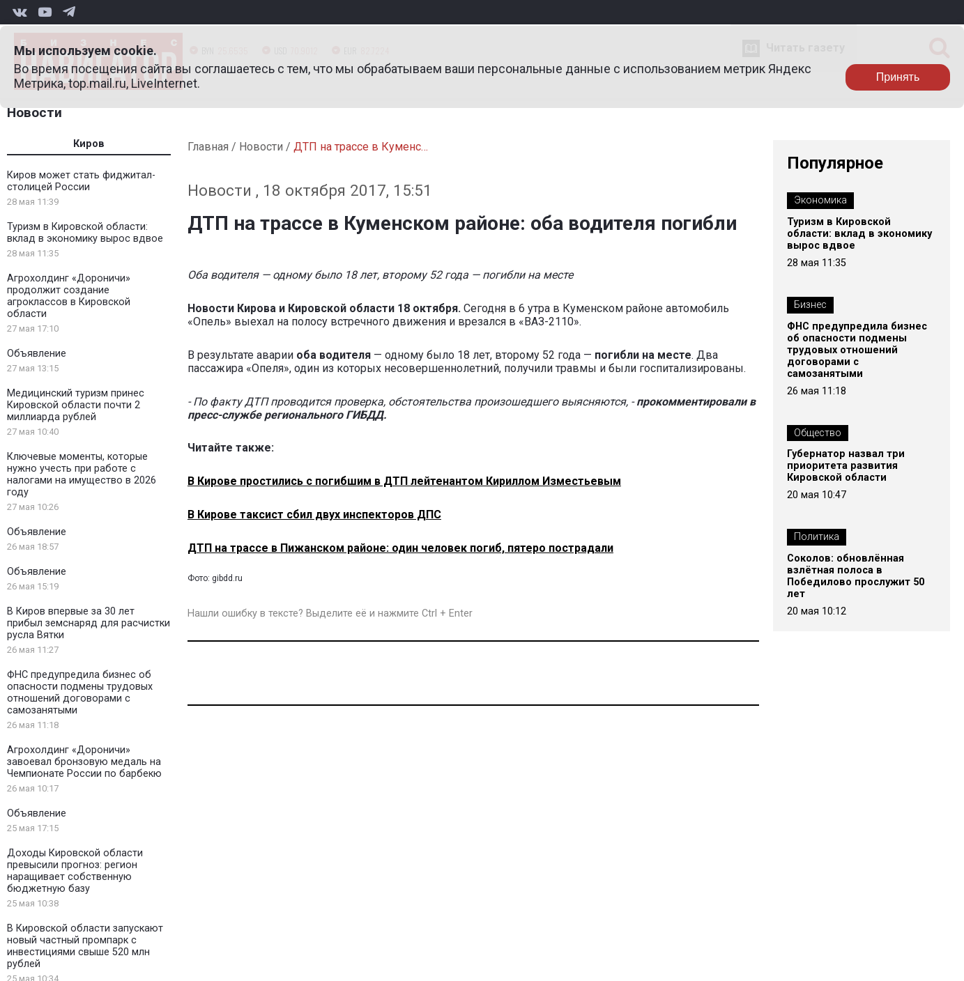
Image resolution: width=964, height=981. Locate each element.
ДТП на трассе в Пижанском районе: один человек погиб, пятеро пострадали (400, 548)
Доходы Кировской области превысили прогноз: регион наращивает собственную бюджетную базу (75, 871)
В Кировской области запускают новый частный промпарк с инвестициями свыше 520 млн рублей (85, 946)
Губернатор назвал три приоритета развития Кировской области (846, 466)
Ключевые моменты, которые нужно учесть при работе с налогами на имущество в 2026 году (81, 474)
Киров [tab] (89, 144)
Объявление (36, 354)
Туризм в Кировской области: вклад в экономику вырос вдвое (85, 233)
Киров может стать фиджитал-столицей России (81, 181)
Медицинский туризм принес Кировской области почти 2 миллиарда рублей (75, 405)
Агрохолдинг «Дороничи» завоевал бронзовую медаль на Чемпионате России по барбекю (84, 762)
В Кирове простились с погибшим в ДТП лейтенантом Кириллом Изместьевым (404, 481)
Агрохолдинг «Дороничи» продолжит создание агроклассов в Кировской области (68, 296)
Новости (34, 113)
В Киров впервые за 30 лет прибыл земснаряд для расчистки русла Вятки (88, 623)
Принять (898, 77)
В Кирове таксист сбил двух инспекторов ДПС (314, 514)
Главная (208, 146)
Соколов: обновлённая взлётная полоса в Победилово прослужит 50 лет (855, 576)
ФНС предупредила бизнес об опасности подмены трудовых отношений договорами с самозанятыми (80, 692)
